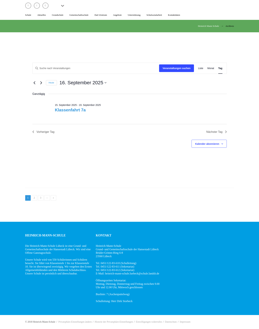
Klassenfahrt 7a (70, 110)
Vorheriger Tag (43, 131)
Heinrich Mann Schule (208, 26)
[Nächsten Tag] (41, 83)
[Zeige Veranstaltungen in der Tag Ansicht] (220, 68)
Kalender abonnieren (207, 143)
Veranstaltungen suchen (176, 68)
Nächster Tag (216, 131)
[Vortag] (34, 83)
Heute (51, 83)
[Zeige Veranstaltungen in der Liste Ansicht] (200, 68)
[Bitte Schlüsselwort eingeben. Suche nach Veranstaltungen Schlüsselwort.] (96, 68)
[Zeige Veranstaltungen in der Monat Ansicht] (210, 68)
